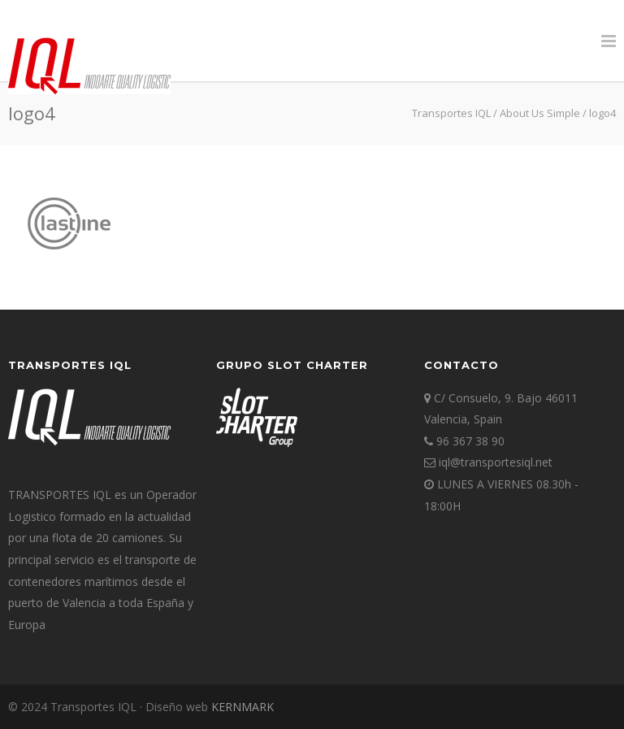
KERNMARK (242, 706)
